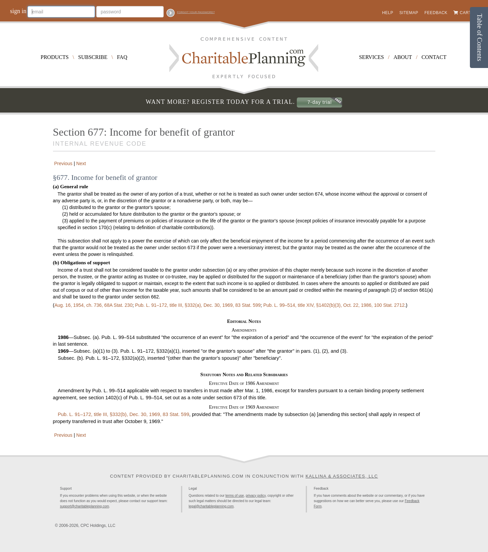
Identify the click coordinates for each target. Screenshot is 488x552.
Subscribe (92, 57)
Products (55, 57)
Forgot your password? (196, 12)
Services (371, 57)
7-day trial (320, 102)
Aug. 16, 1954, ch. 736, (93, 305)
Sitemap (408, 12)
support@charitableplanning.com (84, 506)
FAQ (122, 57)
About (402, 57)
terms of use (234, 495)
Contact (434, 57)
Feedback (435, 12)
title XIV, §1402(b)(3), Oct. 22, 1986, (333, 305)
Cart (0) (469, 12)
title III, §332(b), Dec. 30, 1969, (123, 414)
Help (387, 12)
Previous (62, 163)
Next (81, 163)
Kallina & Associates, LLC (342, 476)
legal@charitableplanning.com (211, 506)
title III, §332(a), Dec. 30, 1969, (198, 305)
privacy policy (256, 495)
